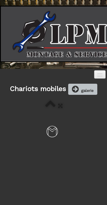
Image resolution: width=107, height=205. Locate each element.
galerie (83, 89)
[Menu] (100, 74)
